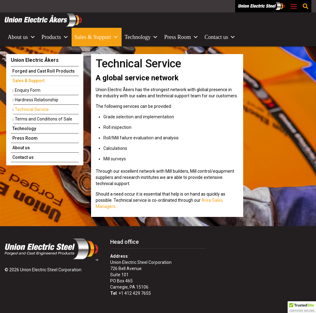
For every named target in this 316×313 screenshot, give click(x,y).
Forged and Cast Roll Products (43, 71)
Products (55, 37)
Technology (141, 37)
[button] (302, 307)
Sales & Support (96, 37)
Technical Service (32, 109)
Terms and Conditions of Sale (43, 118)
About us (21, 37)
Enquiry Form (27, 90)
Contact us (220, 37)
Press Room (181, 37)
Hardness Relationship (36, 99)
